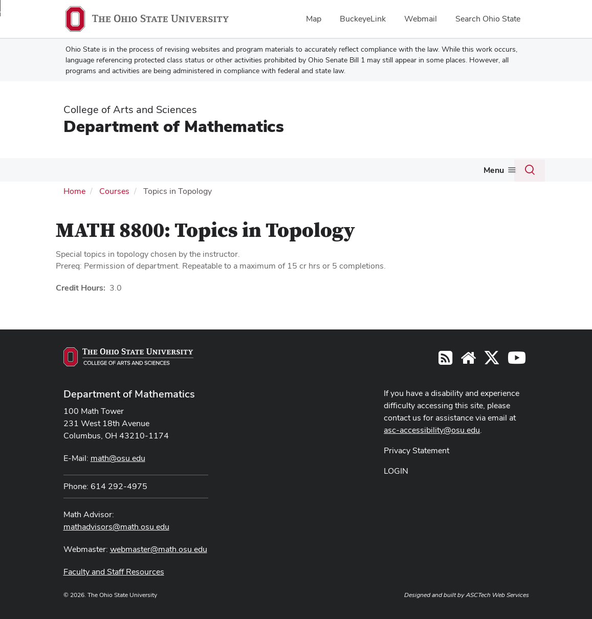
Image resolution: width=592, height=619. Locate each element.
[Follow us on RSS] (445, 361)
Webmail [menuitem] (420, 18)
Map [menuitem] (313, 18)
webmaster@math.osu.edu (158, 549)
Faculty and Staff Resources (113, 571)
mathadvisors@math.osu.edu (116, 526)
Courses (114, 191)
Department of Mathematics (173, 126)
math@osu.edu (118, 458)
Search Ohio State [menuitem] (487, 18)
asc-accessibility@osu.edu (432, 430)
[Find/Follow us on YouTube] (468, 361)
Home (74, 191)
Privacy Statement (416, 450)
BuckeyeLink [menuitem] (363, 18)
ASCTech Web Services (497, 595)
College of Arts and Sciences (130, 109)
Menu (494, 170)
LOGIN (396, 471)
